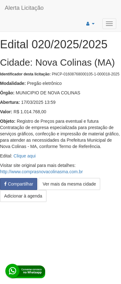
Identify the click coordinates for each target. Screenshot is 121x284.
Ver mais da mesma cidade (69, 183)
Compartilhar (18, 183)
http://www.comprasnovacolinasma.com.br (41, 171)
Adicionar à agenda (23, 195)
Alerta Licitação (24, 8)
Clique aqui (25, 155)
